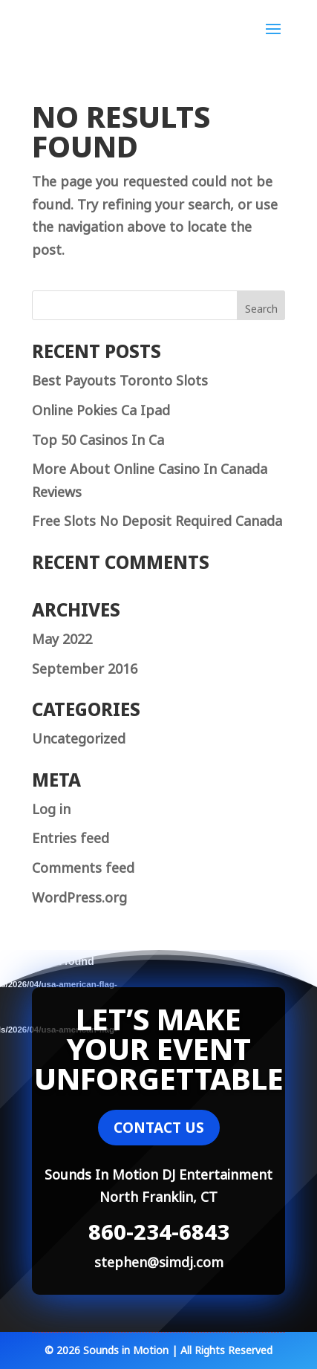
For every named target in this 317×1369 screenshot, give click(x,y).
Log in (51, 807)
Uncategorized (78, 737)
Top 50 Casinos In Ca (98, 438)
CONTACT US (159, 1127)
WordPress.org (79, 896)
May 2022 (62, 637)
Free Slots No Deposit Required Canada (157, 519)
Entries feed (70, 836)
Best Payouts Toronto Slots (120, 379)
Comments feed (83, 866)
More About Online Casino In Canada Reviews (149, 478)
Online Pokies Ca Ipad (101, 408)
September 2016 (84, 667)
